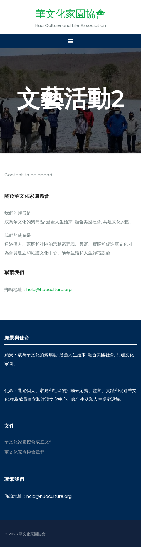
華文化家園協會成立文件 (28, 442)
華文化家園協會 (70, 14)
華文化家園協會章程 (24, 452)
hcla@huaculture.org (49, 289)
